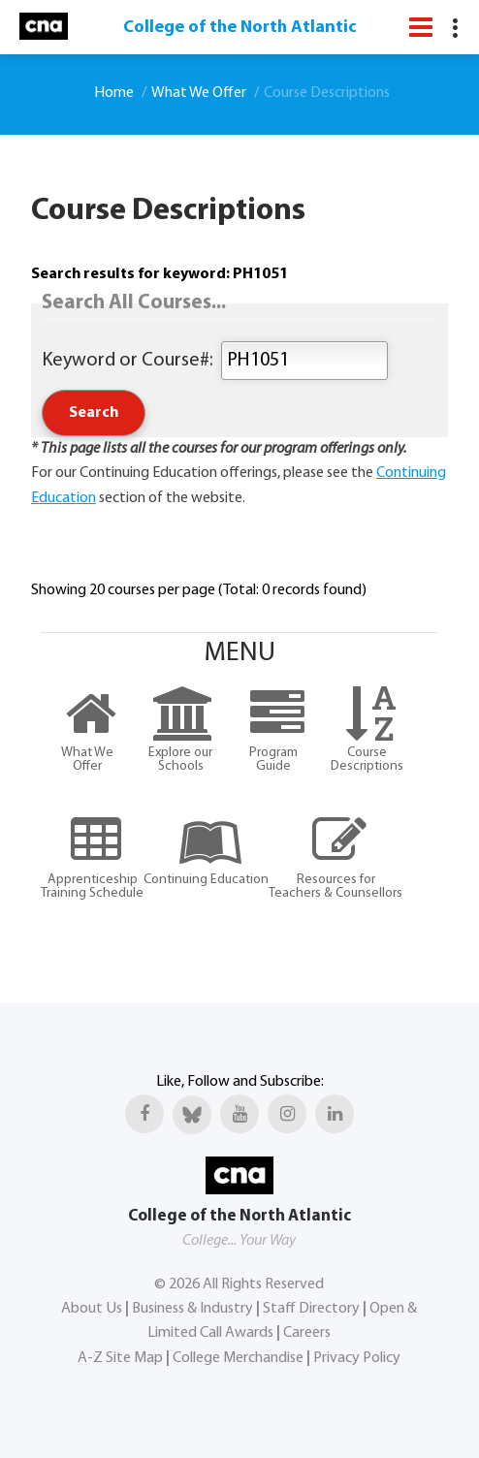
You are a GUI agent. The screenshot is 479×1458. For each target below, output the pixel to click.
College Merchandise (238, 1358)
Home (114, 93)
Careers (307, 1333)
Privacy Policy (356, 1358)
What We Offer (198, 93)
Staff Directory (311, 1308)
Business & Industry (192, 1308)
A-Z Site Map (120, 1358)
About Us (91, 1308)
